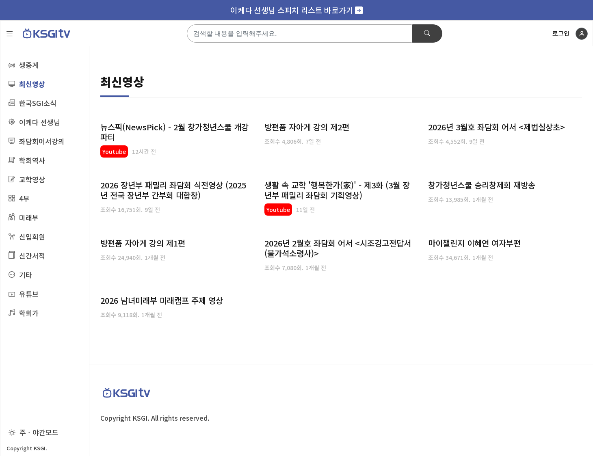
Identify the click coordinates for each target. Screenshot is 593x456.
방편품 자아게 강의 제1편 (142, 243)
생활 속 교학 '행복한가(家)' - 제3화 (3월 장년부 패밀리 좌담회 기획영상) (337, 190)
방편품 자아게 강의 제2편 (306, 127)
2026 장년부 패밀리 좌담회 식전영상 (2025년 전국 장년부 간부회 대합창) (173, 190)
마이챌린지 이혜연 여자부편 (474, 243)
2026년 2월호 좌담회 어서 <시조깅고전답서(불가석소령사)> (337, 248)
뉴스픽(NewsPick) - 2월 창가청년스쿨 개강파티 (174, 132)
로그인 (560, 33)
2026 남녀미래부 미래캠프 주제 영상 (161, 300)
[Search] (299, 33)
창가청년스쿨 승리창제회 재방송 (481, 185)
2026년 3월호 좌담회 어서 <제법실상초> (496, 127)
